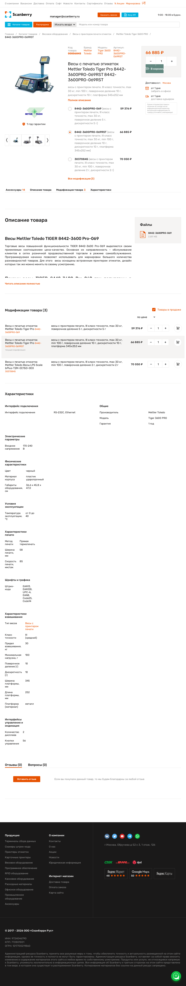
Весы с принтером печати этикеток (98, 34)
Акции (52, 851)
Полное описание (79, 100)
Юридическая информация (65, 862)
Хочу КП (130, 15)
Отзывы (108, 3)
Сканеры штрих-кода (17, 846)
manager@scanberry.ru (65, 16)
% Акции (119, 3)
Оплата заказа (57, 887)
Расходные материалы (18, 884)
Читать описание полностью (23, 285)
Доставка (38, 3)
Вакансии (26, 3)
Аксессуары (14, 190)
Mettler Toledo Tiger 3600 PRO (142, 34)
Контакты (79, 3)
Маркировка (135, 3)
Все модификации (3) (82, 178)
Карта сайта (56, 892)
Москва (167, 87)
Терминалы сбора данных (20, 841)
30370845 (11, 373)
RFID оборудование (16, 873)
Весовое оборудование (58, 34)
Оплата (50, 3)
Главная (10, 34)
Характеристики (98, 190)
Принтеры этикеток (17, 851)
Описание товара (39, 190)
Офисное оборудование (19, 889)
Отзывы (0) (14, 768)
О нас (52, 846)
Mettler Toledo (88, 52)
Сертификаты (95, 3)
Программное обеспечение (21, 868)
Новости (68, 3)
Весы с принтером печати (31, 628)
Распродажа (42, 24)
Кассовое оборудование (19, 878)
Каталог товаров (29, 34)
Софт (59, 3)
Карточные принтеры (18, 857)
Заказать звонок (108, 15)
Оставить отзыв (27, 782)
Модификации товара (68, 190)
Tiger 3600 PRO (104, 52)
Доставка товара (59, 881)
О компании (12, 3)
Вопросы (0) (42, 768)
